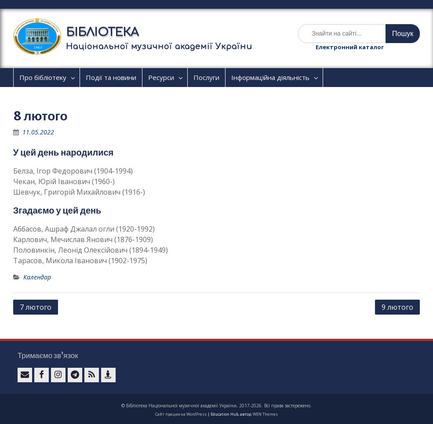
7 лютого (35, 307)
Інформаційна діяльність (270, 77)
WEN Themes (265, 414)
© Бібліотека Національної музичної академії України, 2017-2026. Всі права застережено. (216, 405)
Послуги (206, 77)
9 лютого (397, 307)
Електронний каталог (350, 47)
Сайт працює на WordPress (181, 414)
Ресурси (161, 77)
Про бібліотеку (42, 77)
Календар (37, 277)
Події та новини (111, 77)
